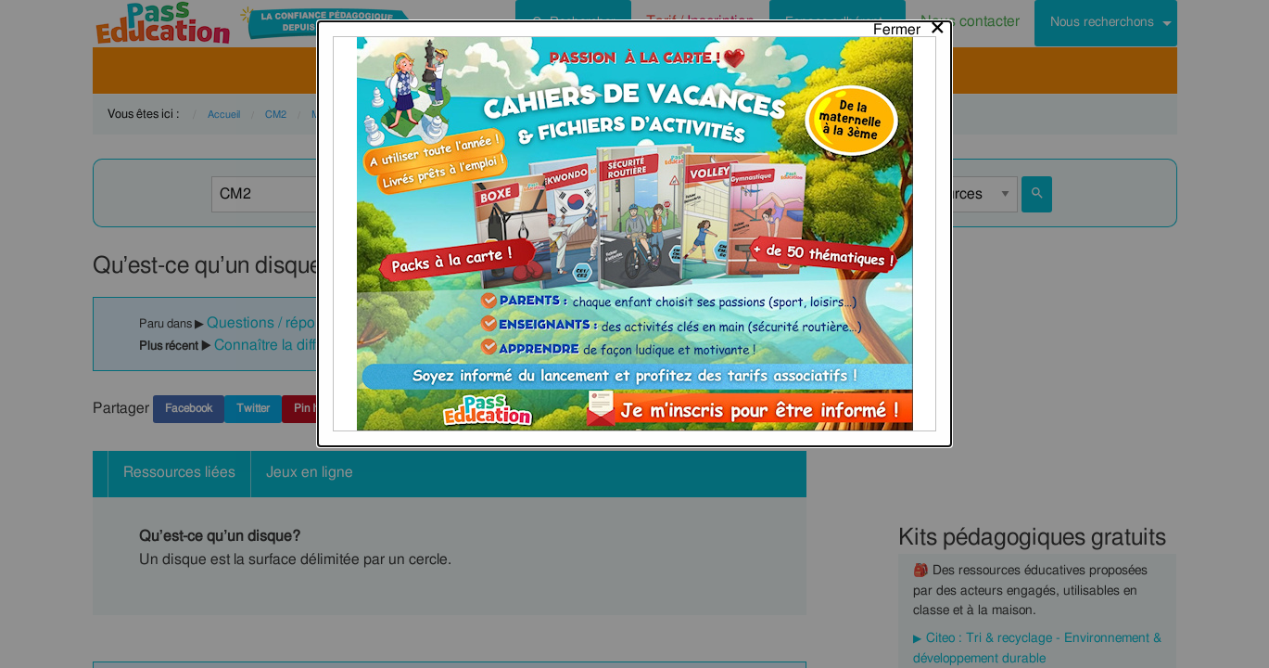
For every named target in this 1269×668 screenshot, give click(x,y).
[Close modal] (909, 25)
